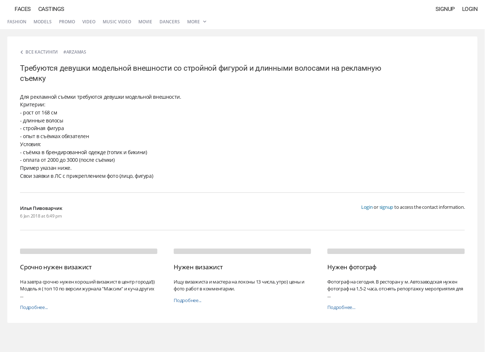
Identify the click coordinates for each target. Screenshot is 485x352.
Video (88, 22)
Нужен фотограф (351, 267)
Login (470, 8)
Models (42, 22)
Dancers (169, 22)
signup (386, 207)
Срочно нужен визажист (56, 267)
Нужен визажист (198, 267)
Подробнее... (34, 307)
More (196, 22)
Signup (445, 8)
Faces (23, 8)
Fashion (16, 22)
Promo (67, 22)
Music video (117, 22)
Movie (145, 22)
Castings (51, 8)
